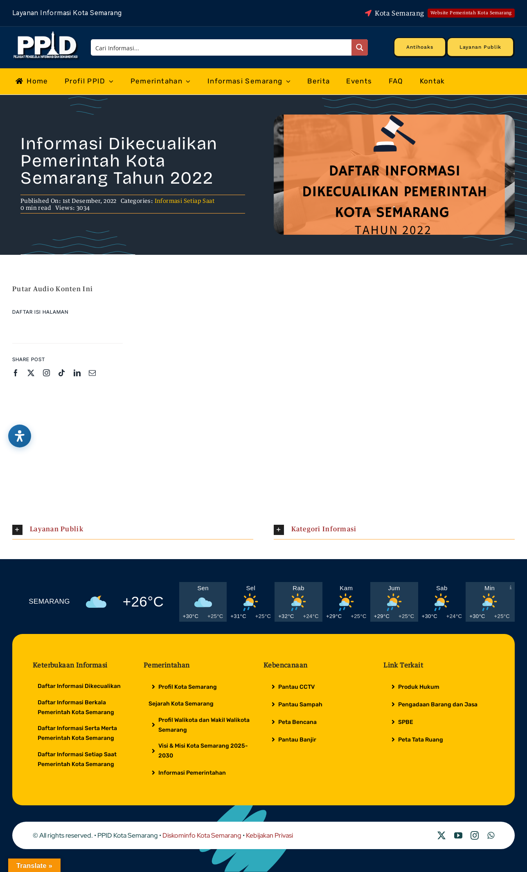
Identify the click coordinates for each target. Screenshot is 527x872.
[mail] (92, 372)
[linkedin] (77, 372)
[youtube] (458, 836)
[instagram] (46, 372)
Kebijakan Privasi (269, 835)
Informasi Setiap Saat (184, 200)
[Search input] (221, 47)
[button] (133, 530)
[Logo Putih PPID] (46, 33)
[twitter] (30, 372)
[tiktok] (61, 372)
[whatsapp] (490, 836)
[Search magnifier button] (359, 47)
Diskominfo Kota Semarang (201, 835)
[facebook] (15, 372)
